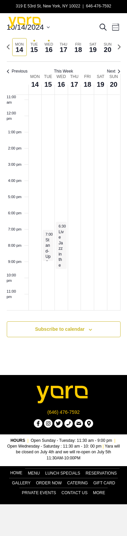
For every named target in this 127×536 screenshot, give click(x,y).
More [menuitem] (99, 492)
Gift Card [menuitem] (104, 483)
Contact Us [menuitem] (75, 492)
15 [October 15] (48, 84)
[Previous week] (8, 47)
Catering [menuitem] (77, 483)
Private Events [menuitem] (39, 492)
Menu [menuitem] (34, 473)
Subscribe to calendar (59, 329)
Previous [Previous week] (17, 71)
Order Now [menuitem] (49, 483)
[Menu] (112, 22)
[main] (63, 187)
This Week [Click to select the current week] (63, 71)
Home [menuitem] (16, 473)
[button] (38, 423)
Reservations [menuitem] (101, 473)
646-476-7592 (98, 6)
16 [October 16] (61, 84)
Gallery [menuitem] (21, 483)
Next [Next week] (114, 71)
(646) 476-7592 (63, 412)
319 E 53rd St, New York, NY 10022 (48, 6)
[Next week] (119, 47)
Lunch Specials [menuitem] (62, 473)
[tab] (19, 47)
